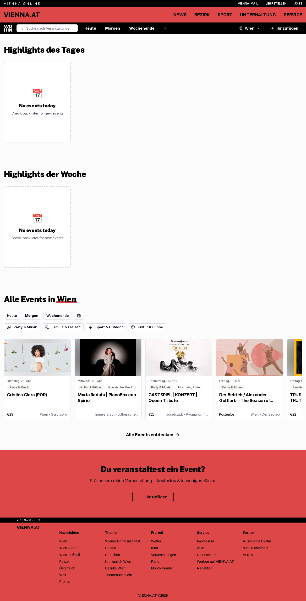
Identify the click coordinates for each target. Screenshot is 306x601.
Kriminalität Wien (118, 561)
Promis (64, 582)
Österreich (67, 568)
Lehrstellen (276, 3)
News (180, 14)
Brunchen (112, 555)
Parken (110, 548)
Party (155, 561)
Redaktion (205, 568)
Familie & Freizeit (63, 327)
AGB (200, 548)
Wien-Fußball (69, 555)
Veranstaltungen (163, 555)
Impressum (205, 541)
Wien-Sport (67, 548)
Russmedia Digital (257, 541)
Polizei (64, 561)
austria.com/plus (255, 548)
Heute (90, 28)
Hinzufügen (284, 28)
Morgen (112, 28)
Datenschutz (206, 555)
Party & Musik (22, 327)
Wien (249, 28)
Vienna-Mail (248, 3)
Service (293, 14)
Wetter (156, 541)
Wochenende (141, 28)
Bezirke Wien (115, 568)
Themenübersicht (118, 575)
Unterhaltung (258, 14)
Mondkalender (162, 568)
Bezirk (202, 14)
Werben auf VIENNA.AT (215, 561)
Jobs (298, 3)
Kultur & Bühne (147, 327)
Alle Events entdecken (153, 434)
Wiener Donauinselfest (122, 541)
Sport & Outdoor (106, 327)
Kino (154, 548)
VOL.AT (249, 555)
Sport (225, 14)
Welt (62, 575)
